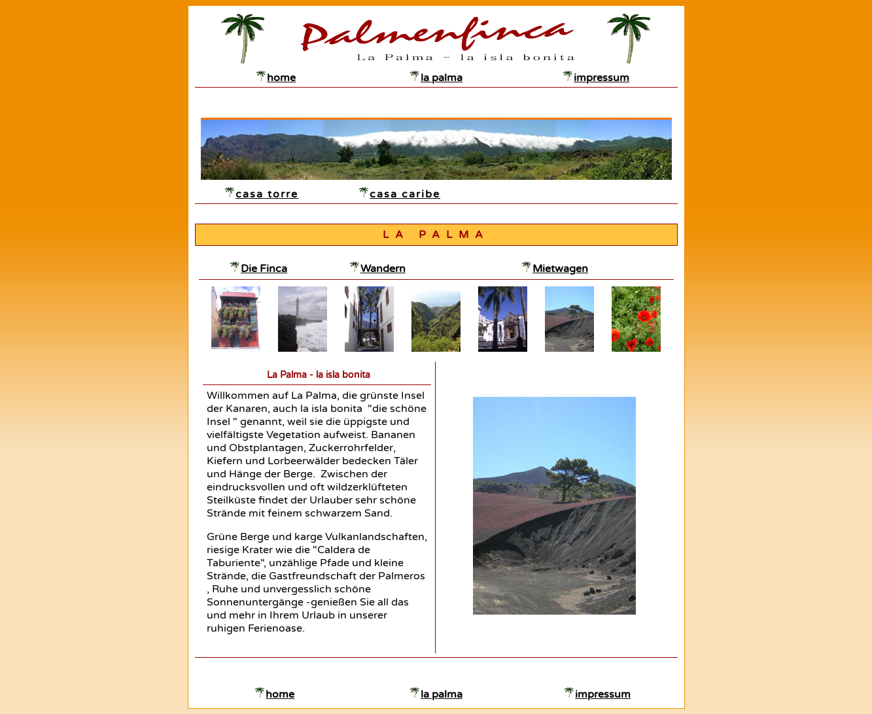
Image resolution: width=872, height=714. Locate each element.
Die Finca (264, 268)
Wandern (383, 268)
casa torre (266, 194)
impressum (601, 77)
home (281, 77)
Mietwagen (560, 268)
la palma (441, 77)
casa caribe (405, 194)
